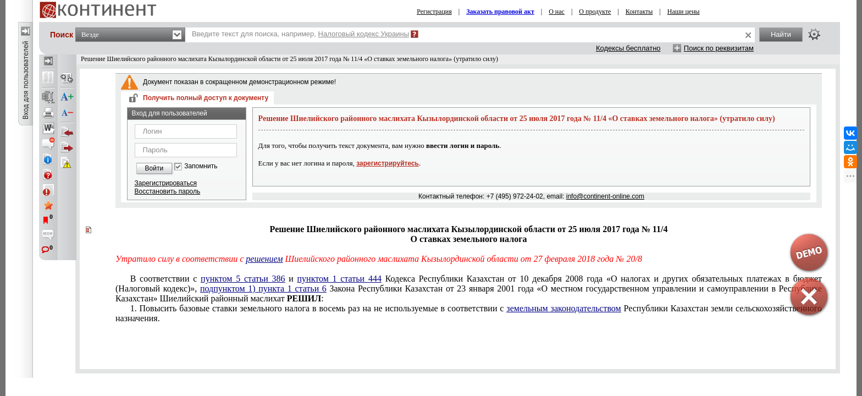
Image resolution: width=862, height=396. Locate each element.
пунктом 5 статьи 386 (243, 278)
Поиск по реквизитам (719, 48)
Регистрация (434, 11)
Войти (154, 168)
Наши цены (683, 11)
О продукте (595, 11)
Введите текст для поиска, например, (300, 34)
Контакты (639, 11)
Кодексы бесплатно (628, 48)
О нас (557, 11)
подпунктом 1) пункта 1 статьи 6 (263, 288)
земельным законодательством (563, 308)
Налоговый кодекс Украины (364, 34)
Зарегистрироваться (166, 183)
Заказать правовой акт (500, 11)
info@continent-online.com (605, 196)
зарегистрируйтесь (387, 163)
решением (264, 258)
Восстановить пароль (168, 191)
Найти (781, 34)
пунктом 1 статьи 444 (339, 278)
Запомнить (200, 166)
